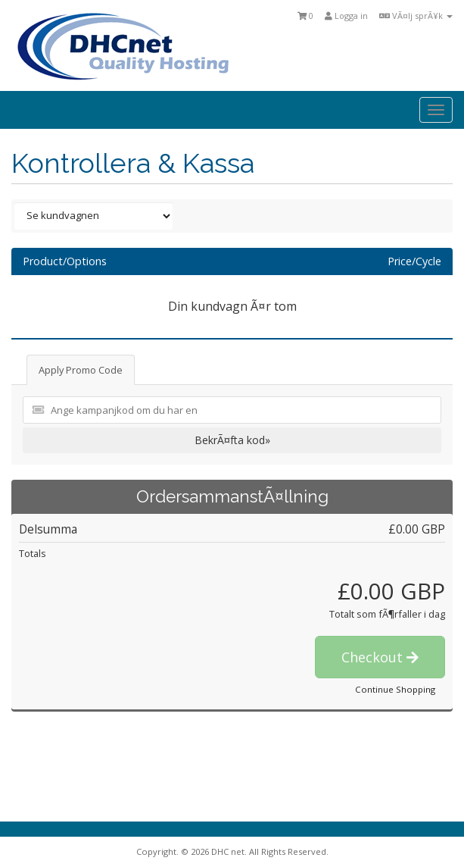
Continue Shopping (395, 689)
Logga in (346, 15)
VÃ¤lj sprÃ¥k (416, 15)
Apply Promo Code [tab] (81, 370)
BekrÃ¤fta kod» (232, 440)
